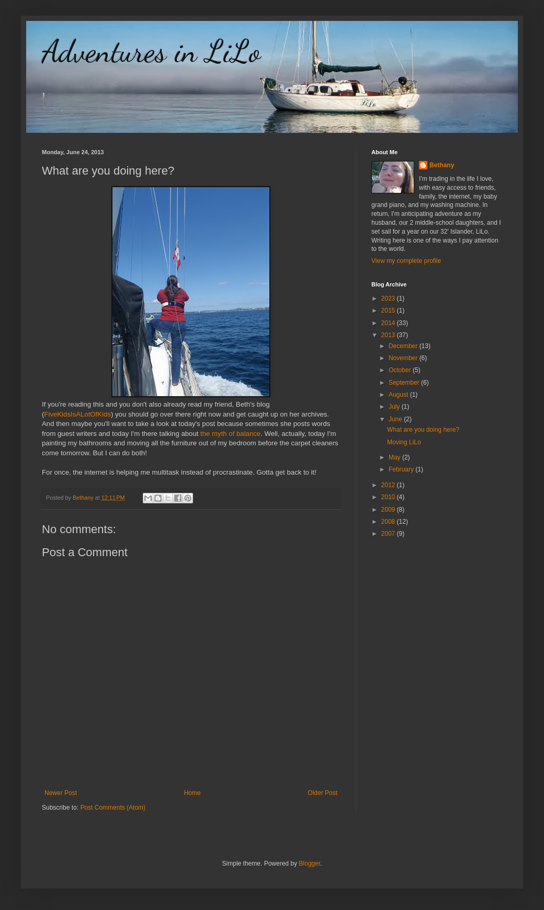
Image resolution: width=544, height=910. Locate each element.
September (405, 382)
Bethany (441, 165)
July (395, 406)
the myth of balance (230, 433)
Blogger (309, 863)
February (402, 469)
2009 (389, 509)
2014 (389, 323)
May (395, 457)
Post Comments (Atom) (112, 807)
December (404, 346)
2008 (389, 521)
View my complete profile (406, 260)
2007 (389, 533)
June (396, 419)
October (401, 370)
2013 (389, 335)
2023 (389, 298)
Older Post (322, 793)
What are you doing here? (423, 429)
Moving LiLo (404, 442)
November (404, 358)
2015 (389, 310)
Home (192, 793)
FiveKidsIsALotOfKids (77, 414)
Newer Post (60, 793)
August (399, 394)
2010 (389, 497)
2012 (389, 485)
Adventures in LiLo (151, 51)
